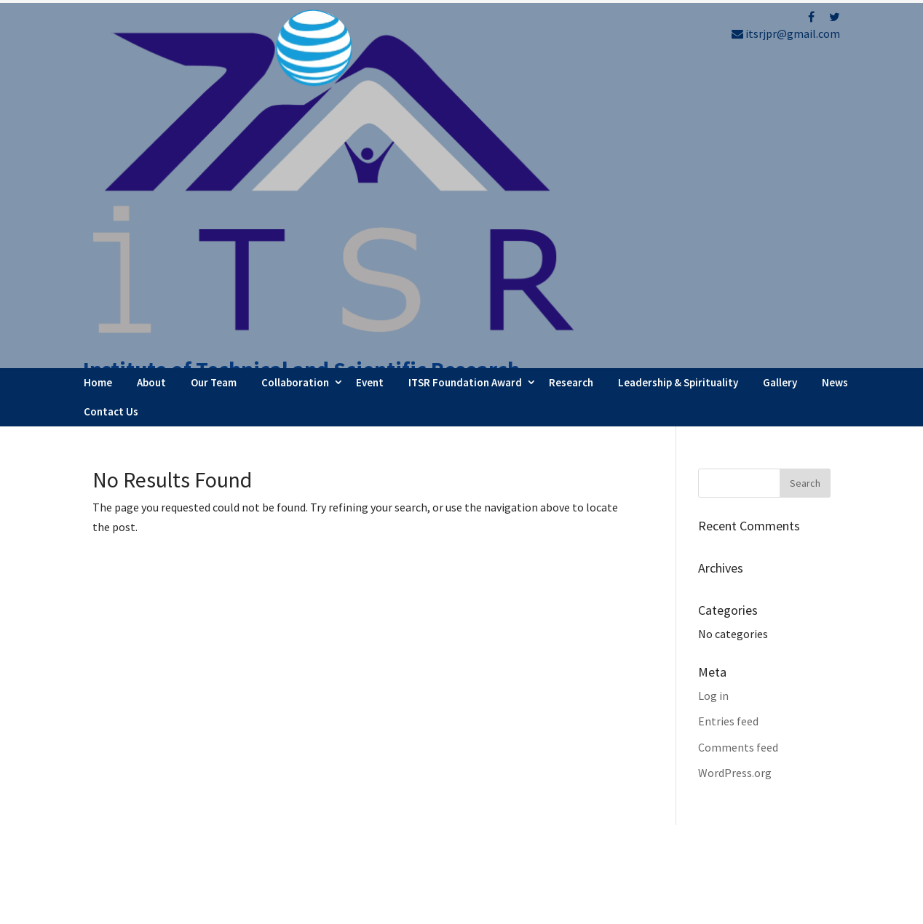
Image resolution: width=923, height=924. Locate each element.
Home (98, 75)
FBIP (228, 907)
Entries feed (728, 414)
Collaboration (295, 75)
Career (508, 843)
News (835, 75)
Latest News (523, 804)
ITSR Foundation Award (465, 75)
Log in (713, 388)
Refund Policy (720, 809)
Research (571, 75)
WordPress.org (735, 465)
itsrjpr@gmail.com (786, 33)
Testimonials (525, 823)
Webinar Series (529, 784)
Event (370, 75)
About (151, 75)
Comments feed (738, 440)
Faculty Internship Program (561, 764)
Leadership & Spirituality (678, 75)
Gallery (780, 75)
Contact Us (111, 104)
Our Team (214, 75)
